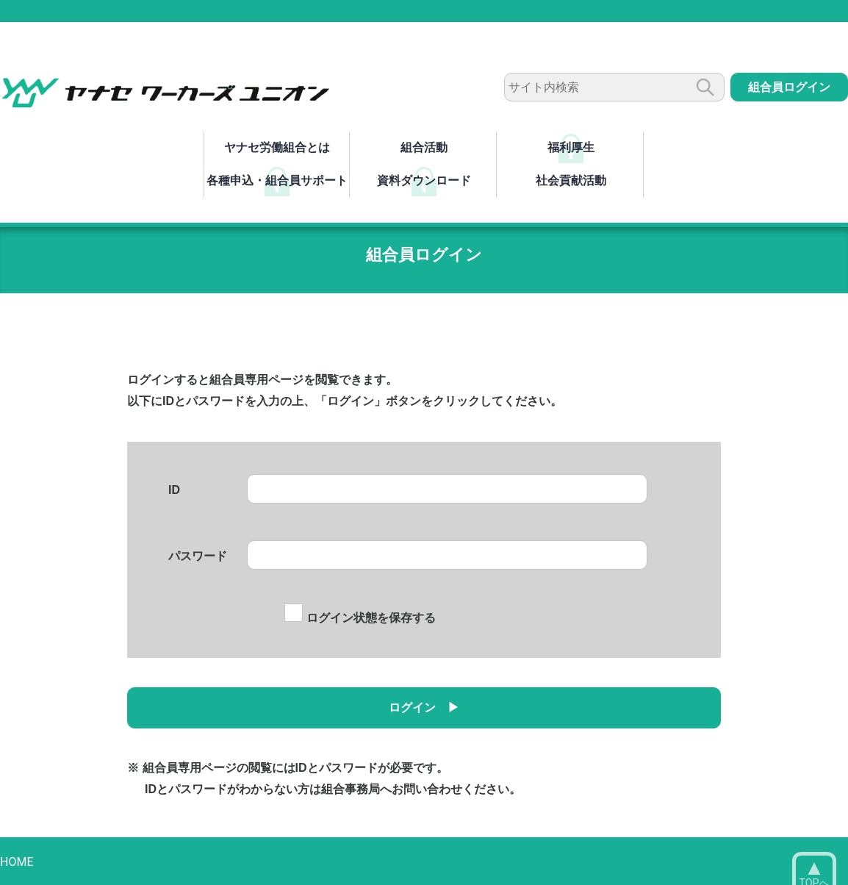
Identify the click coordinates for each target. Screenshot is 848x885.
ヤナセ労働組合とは (277, 147)
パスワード (197, 556)
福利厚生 (570, 147)
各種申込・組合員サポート (277, 180)
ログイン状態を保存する (359, 618)
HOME (16, 862)
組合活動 (424, 147)
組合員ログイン (789, 87)
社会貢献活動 (571, 180)
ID (174, 490)
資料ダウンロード (424, 180)
